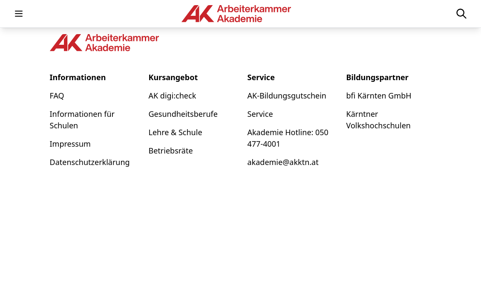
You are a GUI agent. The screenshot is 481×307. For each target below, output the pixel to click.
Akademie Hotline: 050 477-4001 (288, 138)
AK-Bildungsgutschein (287, 95)
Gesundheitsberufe (183, 114)
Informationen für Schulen (82, 119)
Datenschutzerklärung (90, 162)
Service (260, 114)
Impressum (70, 144)
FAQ (57, 95)
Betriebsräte (171, 150)
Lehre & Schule (175, 132)
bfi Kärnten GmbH (379, 95)
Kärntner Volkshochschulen (378, 119)
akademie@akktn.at (283, 162)
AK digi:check (172, 95)
